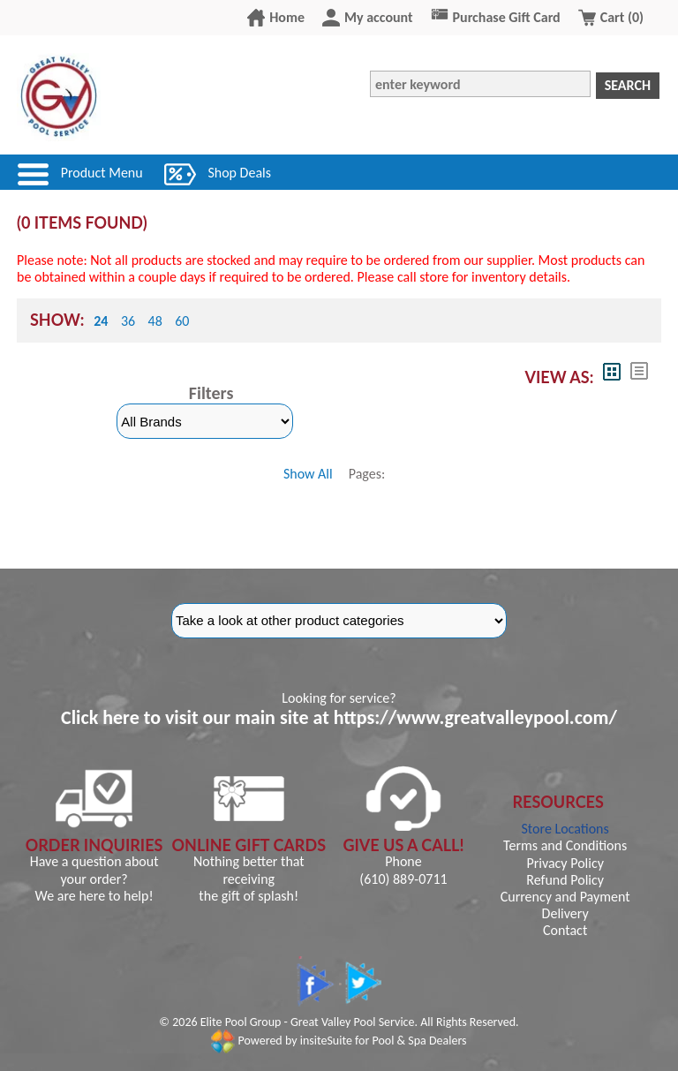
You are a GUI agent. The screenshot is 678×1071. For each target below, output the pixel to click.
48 (155, 321)
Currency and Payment (565, 896)
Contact (565, 930)
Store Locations (565, 828)
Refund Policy (565, 879)
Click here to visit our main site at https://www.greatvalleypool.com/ (339, 717)
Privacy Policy (565, 863)
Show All (308, 473)
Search (628, 85)
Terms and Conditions (565, 845)
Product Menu (102, 172)
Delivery (565, 913)
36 (128, 321)
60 (182, 321)
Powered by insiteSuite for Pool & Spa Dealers (338, 1040)
